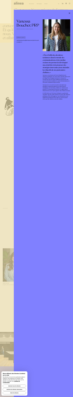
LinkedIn (19, 42)
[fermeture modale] (69, 13)
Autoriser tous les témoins (14, 386)
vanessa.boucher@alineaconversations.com (28, 40)
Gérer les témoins (14, 392)
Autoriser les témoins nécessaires (14, 389)
